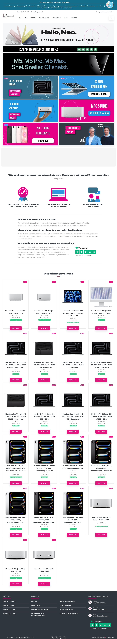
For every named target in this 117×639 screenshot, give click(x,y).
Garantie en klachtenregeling (69, 614)
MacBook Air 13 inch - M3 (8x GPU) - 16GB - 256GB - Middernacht (73, 313)
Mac (20, 17)
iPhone (33, 17)
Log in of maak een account (104, 12)
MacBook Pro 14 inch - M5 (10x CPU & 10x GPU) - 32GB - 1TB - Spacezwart (44, 365)
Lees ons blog (35, 605)
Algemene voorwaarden (67, 601)
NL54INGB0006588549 (23, 637)
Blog (66, 17)
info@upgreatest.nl (37, 12)
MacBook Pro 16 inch (9, 605)
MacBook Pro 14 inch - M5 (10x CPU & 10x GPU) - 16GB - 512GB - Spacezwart (15, 365)
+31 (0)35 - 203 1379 (23, 12)
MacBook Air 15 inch (9, 614)
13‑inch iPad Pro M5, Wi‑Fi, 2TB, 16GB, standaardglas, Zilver (72, 468)
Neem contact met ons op (39, 609)
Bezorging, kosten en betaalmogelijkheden (38, 614)
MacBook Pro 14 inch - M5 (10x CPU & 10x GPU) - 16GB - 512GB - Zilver (101, 416)
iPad (26, 17)
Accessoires (56, 17)
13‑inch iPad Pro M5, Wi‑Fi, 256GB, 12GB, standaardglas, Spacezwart (101, 468)
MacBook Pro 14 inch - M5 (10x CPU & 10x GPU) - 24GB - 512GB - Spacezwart (15, 416)
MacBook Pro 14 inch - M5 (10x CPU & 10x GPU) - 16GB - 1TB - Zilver (44, 416)
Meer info (15, 328)
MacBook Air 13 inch (9, 609)
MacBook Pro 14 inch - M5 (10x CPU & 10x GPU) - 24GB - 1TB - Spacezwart (101, 365)
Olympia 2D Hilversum (100, 616)
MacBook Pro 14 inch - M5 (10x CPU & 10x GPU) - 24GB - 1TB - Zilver (73, 365)
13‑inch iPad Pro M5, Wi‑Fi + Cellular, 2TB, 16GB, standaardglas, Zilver (44, 468)
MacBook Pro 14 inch (9, 601)
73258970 (10, 637)
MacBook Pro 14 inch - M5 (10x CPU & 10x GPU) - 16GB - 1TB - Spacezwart (72, 416)
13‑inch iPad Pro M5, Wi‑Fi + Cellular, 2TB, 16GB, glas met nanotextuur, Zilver (15, 468)
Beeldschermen (44, 17)
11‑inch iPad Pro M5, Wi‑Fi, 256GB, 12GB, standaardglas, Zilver (73, 520)
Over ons (74, 17)
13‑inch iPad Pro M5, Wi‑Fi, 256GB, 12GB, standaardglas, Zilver (15, 520)
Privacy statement (65, 605)
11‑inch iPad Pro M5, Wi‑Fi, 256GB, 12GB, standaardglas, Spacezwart (44, 520)
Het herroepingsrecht (66, 609)
